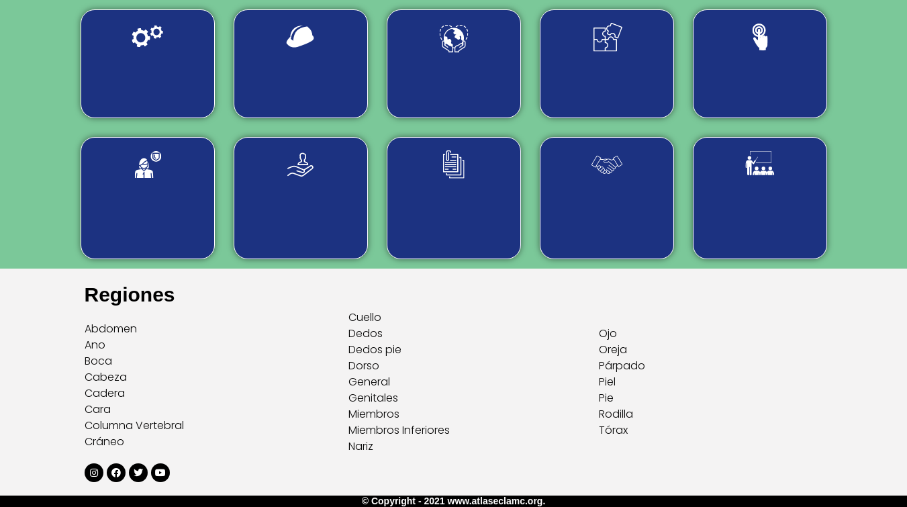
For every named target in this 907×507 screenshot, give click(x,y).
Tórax (613, 430)
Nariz (360, 446)
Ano (95, 345)
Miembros (373, 414)
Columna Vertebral (134, 425)
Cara (98, 409)
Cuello (364, 317)
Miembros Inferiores (399, 430)
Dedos (365, 333)
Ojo (608, 333)
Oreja (613, 349)
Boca (98, 361)
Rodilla (616, 414)
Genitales (373, 398)
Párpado (622, 365)
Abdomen (111, 328)
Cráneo (104, 441)
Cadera (105, 393)
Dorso (363, 365)
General (369, 381)
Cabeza (106, 377)
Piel (607, 381)
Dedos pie (374, 349)
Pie (606, 398)
